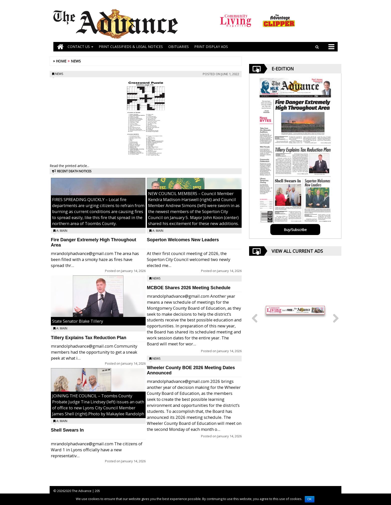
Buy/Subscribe (295, 229)
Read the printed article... (69, 165)
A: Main (61, 231)
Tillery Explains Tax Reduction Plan (88, 337)
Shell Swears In (67, 430)
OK (309, 499)
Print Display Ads (211, 46)
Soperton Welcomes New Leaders (183, 239)
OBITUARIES (178, 46)
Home (61, 61)
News (76, 61)
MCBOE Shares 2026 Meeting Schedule (188, 287)
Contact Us (80, 46)
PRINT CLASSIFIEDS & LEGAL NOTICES (131, 46)
